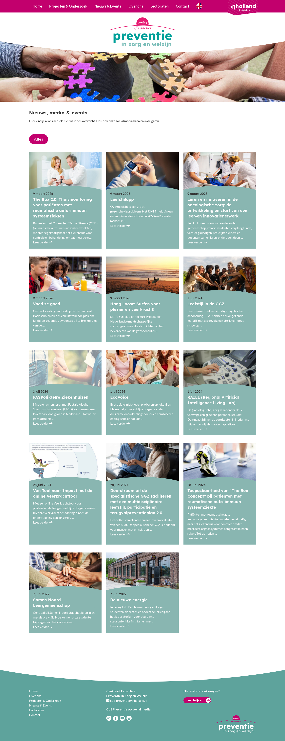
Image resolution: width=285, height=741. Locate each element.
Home (37, 6)
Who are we (199, 6)
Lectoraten (159, 6)
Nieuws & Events (107, 6)
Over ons (135, 6)
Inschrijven (199, 700)
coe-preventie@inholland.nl (128, 700)
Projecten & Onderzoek (68, 6)
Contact (182, 6)
